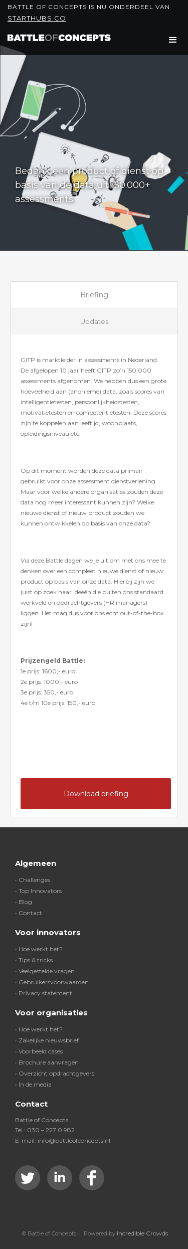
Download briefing (96, 793)
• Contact (28, 913)
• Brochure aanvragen (47, 1062)
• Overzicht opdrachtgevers (54, 1073)
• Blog (23, 902)
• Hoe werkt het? (39, 949)
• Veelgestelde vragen (45, 971)
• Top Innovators (38, 891)
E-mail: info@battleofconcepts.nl (62, 1140)
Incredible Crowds (142, 1233)
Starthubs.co (37, 18)
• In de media (33, 1084)
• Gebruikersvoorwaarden (52, 982)
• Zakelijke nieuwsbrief (47, 1040)
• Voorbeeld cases (39, 1051)
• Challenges (32, 879)
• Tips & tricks (34, 960)
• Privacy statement (43, 993)
